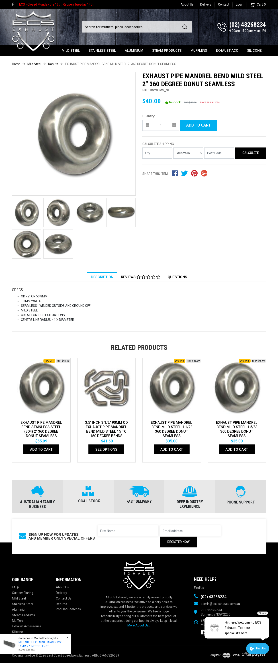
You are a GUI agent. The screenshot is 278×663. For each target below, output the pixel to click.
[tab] (102, 277)
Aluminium (134, 51)
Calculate (250, 153)
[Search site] (186, 27)
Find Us (199, 587)
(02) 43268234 (247, 24)
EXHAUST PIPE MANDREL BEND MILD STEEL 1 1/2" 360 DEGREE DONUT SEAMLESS (171, 429)
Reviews (140, 277)
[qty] (160, 125)
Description (102, 277)
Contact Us (63, 598)
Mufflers (198, 51)
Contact (223, 4)
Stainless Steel (102, 51)
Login (239, 4)
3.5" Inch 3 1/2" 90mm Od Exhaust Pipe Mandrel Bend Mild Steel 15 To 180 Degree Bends (106, 429)
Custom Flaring (22, 593)
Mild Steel (71, 51)
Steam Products (167, 51)
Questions (177, 277)
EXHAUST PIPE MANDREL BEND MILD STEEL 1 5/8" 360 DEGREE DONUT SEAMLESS (237, 429)
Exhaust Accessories (26, 626)
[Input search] (131, 27)
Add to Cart (198, 125)
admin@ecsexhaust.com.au (220, 604)
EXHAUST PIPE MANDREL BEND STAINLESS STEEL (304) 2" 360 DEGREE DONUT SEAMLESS (41, 429)
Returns (61, 604)
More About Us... (138, 625)
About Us (187, 4)
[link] (15, 4)
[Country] (188, 153)
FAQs (15, 587)
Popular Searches (68, 609)
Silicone (254, 51)
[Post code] (219, 153)
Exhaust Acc (227, 51)
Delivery (205, 4)
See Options (106, 449)
